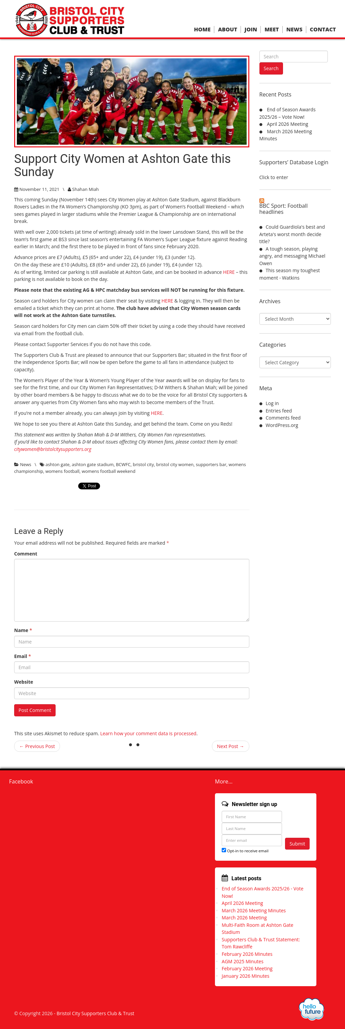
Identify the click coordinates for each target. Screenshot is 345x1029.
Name (23, 630)
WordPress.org (282, 425)
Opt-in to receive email (245, 850)
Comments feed (283, 418)
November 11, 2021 (39, 189)
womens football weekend (108, 471)
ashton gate (57, 464)
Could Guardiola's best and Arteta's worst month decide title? (292, 234)
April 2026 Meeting (287, 124)
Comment (25, 553)
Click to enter (273, 177)
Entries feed (279, 410)
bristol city (143, 464)
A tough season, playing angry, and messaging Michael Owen (292, 256)
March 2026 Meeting (244, 917)
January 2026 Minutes (245, 976)
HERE (229, 272)
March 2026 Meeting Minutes (254, 910)
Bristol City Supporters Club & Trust (95, 1013)
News (294, 29)
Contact (323, 29)
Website (23, 682)
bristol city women (174, 464)
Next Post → (230, 746)
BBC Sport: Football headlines (283, 209)
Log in (272, 403)
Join (251, 29)
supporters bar (211, 464)
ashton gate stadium (93, 464)
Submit (297, 843)
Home (202, 29)
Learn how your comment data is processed (148, 733)
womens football (62, 471)
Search (271, 68)
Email (22, 656)
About (227, 29)
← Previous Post (37, 746)
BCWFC (123, 464)
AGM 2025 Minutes (242, 961)
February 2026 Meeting (247, 968)
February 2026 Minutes (247, 954)
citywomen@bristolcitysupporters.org (52, 449)
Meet (271, 29)
